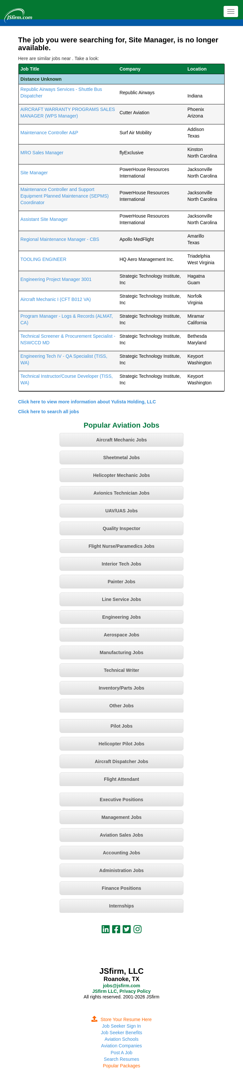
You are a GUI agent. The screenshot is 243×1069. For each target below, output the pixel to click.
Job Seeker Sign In (121, 1026)
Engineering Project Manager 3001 (55, 279)
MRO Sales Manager (41, 152)
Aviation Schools (121, 1039)
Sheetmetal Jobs (121, 457)
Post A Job (121, 1052)
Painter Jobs (121, 581)
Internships (121, 906)
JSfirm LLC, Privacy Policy (121, 991)
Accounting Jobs (121, 852)
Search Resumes (121, 1059)
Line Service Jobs (121, 599)
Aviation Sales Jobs (121, 835)
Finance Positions (121, 888)
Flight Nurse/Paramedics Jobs (121, 546)
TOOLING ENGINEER (43, 259)
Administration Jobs (121, 870)
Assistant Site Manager (44, 219)
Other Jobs (121, 705)
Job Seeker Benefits (121, 1032)
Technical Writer (121, 670)
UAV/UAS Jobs (121, 510)
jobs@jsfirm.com (121, 985)
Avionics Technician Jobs (121, 493)
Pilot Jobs (121, 726)
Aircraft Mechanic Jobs (121, 439)
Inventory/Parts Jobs (121, 688)
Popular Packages (121, 1065)
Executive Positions (121, 799)
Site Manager (34, 172)
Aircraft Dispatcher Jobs (121, 761)
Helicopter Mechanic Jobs (121, 475)
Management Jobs (121, 817)
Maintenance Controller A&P (49, 132)
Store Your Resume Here (121, 1019)
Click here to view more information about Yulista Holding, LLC (87, 401)
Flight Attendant (121, 779)
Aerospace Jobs (121, 634)
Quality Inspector (121, 528)
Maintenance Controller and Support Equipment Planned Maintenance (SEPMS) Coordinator (64, 196)
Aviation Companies (121, 1045)
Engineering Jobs (121, 617)
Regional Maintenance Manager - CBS (59, 239)
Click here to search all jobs (48, 411)
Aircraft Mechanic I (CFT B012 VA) (55, 299)
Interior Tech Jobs (121, 564)
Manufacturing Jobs (121, 652)
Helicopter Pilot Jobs (121, 743)
